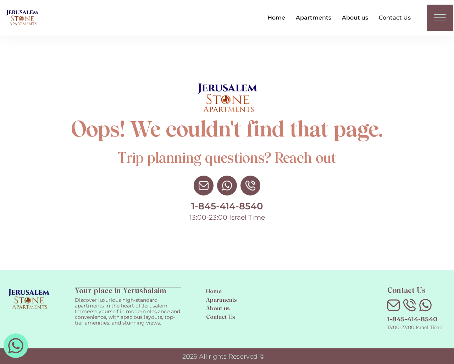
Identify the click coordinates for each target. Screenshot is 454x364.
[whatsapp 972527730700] (16, 345)
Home (276, 17)
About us (355, 17)
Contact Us (395, 17)
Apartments (313, 17)
